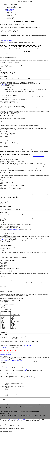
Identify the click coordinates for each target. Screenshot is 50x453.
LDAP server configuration (10, 9)
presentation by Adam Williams (27, 360)
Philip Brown (4, 451)
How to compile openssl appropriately (10, 3)
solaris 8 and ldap (12, 367)
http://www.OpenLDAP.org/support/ (5, 362)
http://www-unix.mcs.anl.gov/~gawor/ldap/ (24, 388)
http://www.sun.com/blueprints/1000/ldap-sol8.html (12, 344)
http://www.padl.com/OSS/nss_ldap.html (7, 41)
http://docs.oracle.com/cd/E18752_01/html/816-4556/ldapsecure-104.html (10, 294)
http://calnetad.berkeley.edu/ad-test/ (5, 446)
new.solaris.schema (2, 248)
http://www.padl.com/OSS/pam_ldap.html (7, 40)
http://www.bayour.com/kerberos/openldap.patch (6, 154)
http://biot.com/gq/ (9, 390)
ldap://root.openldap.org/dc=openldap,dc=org (21, 384)
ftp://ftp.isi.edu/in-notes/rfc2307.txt (4, 375)
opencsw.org (29, 91)
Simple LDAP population (8, 10)
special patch (21, 116)
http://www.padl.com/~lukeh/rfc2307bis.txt (16, 375)
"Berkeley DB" (4, 85)
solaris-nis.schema (45, 237)
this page (25, 385)
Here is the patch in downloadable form (5, 369)
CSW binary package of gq (21, 390)
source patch (2, 423)
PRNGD (29, 391)
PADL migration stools (15, 260)
